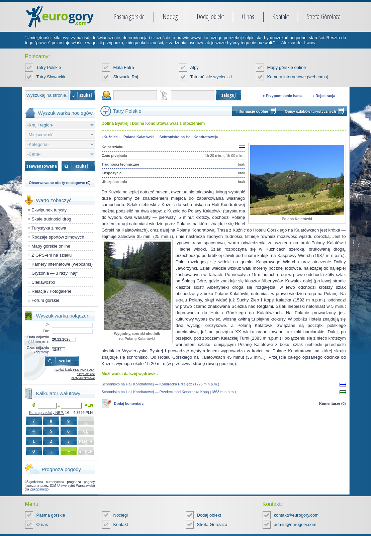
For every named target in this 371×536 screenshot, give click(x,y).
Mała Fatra (123, 67)
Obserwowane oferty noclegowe (57, 183)
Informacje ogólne (252, 111)
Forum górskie (45, 300)
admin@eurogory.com (295, 524)
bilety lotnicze (86, 374)
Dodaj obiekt (210, 16)
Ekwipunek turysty (49, 209)
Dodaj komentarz (129, 403)
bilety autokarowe (83, 378)
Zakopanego (39, 489)
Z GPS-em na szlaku (51, 255)
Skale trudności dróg (51, 218)
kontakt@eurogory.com (296, 515)
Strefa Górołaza (324, 16)
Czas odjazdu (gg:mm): (38, 350)
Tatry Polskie (48, 67)
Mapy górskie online (286, 67)
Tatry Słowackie (51, 76)
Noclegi (171, 16)
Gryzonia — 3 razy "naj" (54, 273)
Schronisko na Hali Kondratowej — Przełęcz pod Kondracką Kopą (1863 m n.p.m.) (169, 392)
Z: (47, 325)
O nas (248, 16)
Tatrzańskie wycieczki (211, 76)
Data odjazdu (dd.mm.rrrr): (38, 339)
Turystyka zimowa (48, 228)
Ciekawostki (43, 282)
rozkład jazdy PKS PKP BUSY (75, 369)
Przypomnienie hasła (284, 96)
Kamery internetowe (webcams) (298, 76)
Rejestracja (325, 96)
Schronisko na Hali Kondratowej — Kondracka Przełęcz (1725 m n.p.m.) (160, 384)
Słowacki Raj (125, 76)
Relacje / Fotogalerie (51, 291)
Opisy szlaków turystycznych (310, 111)
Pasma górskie (129, 16)
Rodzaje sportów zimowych (57, 237)
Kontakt (280, 16)
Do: (46, 331)
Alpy (194, 67)
